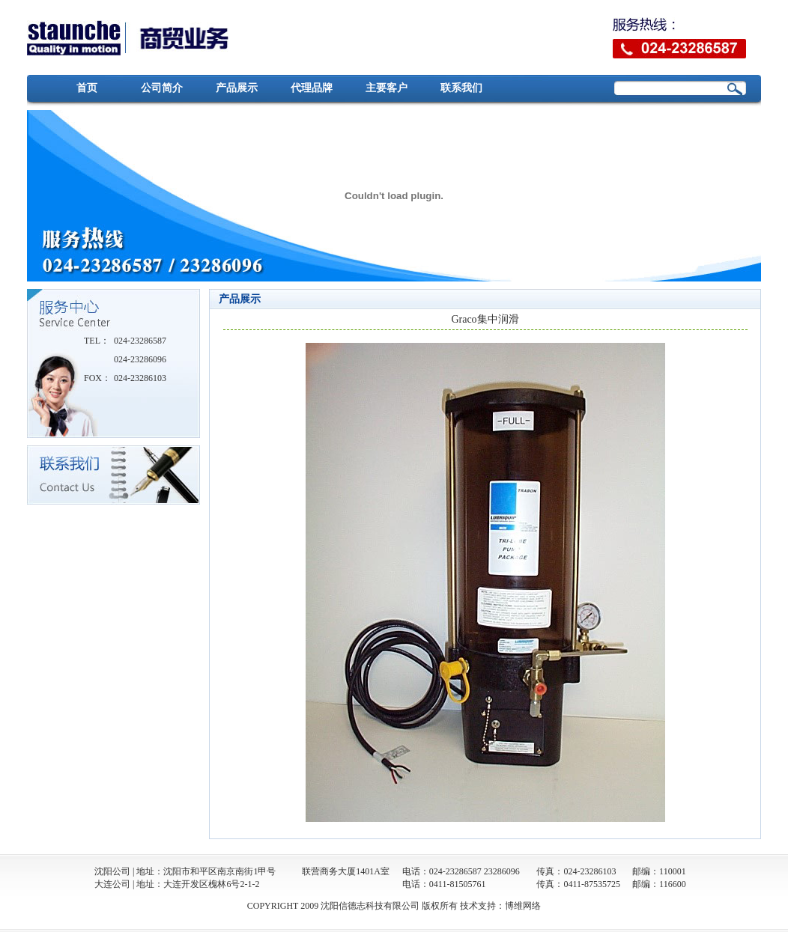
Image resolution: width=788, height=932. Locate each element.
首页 (86, 88)
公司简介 (162, 88)
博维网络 (523, 906)
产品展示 (237, 88)
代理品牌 (312, 88)
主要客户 (386, 88)
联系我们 (461, 88)
